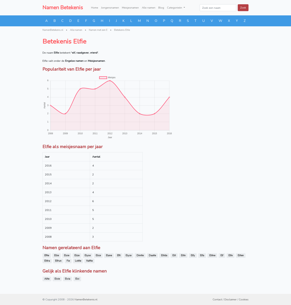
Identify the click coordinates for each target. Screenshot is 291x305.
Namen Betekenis (62, 7)
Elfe (230, 255)
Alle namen (148, 7)
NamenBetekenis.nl (52, 30)
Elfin (183, 255)
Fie (68, 261)
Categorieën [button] (175, 7)
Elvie (57, 279)
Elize (76, 255)
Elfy (193, 255)
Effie (46, 255)
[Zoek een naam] (218, 7)
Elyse (88, 255)
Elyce (128, 255)
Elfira (47, 261)
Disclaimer (230, 299)
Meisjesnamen (130, 7)
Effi (118, 255)
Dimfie (140, 255)
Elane (109, 255)
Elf (221, 255)
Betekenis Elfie (122, 30)
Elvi (77, 279)
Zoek (243, 7)
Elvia (67, 279)
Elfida (164, 255)
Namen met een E (98, 30)
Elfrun (58, 261)
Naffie (89, 261)
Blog (161, 7)
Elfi (174, 255)
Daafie (152, 255)
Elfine (212, 255)
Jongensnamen (110, 7)
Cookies (244, 299)
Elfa (202, 255)
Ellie (56, 255)
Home (94, 7)
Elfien (241, 255)
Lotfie (78, 261)
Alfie (46, 279)
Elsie (66, 255)
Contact (217, 299)
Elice (98, 255)
